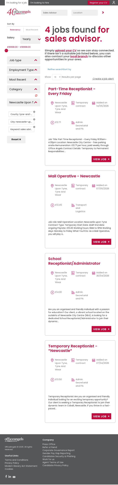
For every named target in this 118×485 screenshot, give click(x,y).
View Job (100, 159)
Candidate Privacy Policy (55, 465)
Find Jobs (102, 12)
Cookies (9, 468)
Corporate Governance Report (58, 450)
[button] (34, 112)
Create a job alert (103, 79)
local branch (79, 56)
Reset (16, 139)
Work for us (48, 459)
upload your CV (66, 50)
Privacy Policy (12, 462)
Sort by (67, 69)
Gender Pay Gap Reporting (56, 453)
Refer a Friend (49, 447)
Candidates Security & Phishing (58, 456)
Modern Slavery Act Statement (21, 465)
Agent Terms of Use (52, 462)
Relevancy (15, 30)
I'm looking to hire (39, 2)
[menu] (56, 77)
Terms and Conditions (16, 459)
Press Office (48, 444)
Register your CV (98, 2)
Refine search (55, 69)
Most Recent (32, 30)
